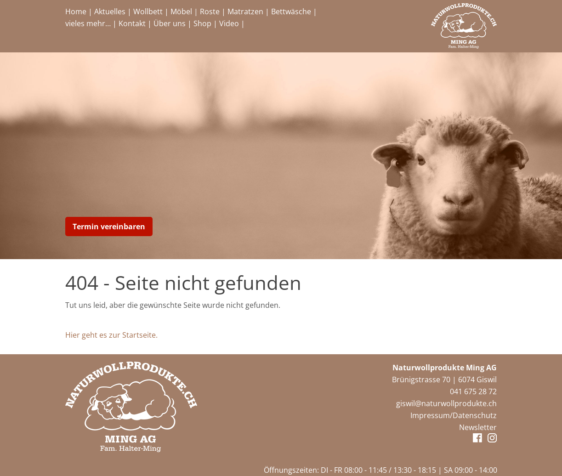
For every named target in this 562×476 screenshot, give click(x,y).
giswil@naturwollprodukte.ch (446, 403)
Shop (202, 23)
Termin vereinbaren (109, 226)
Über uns (169, 23)
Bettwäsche (291, 11)
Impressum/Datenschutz (453, 415)
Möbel (181, 11)
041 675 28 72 (473, 391)
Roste (210, 11)
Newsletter (478, 427)
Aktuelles (109, 11)
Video (229, 23)
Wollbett (148, 11)
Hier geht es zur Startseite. (111, 335)
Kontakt (132, 23)
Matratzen (245, 11)
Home (75, 11)
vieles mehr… (88, 23)
